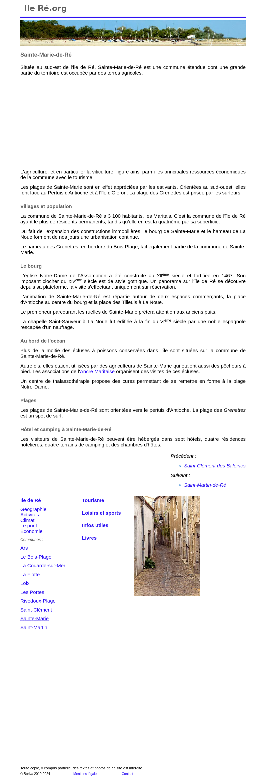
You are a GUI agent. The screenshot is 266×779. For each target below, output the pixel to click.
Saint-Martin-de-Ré (205, 485)
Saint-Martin (33, 627)
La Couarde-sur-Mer (42, 565)
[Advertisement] (70, 122)
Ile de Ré (30, 500)
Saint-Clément (36, 610)
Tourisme (93, 500)
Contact (127, 774)
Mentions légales (85, 774)
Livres (89, 538)
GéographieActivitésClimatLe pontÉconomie (33, 520)
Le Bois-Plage (35, 557)
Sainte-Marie (34, 618)
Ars (24, 548)
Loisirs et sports (101, 513)
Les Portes (32, 592)
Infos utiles (95, 525)
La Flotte (30, 574)
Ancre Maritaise (97, 371)
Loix (25, 583)
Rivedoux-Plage (38, 601)
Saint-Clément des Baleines (215, 465)
